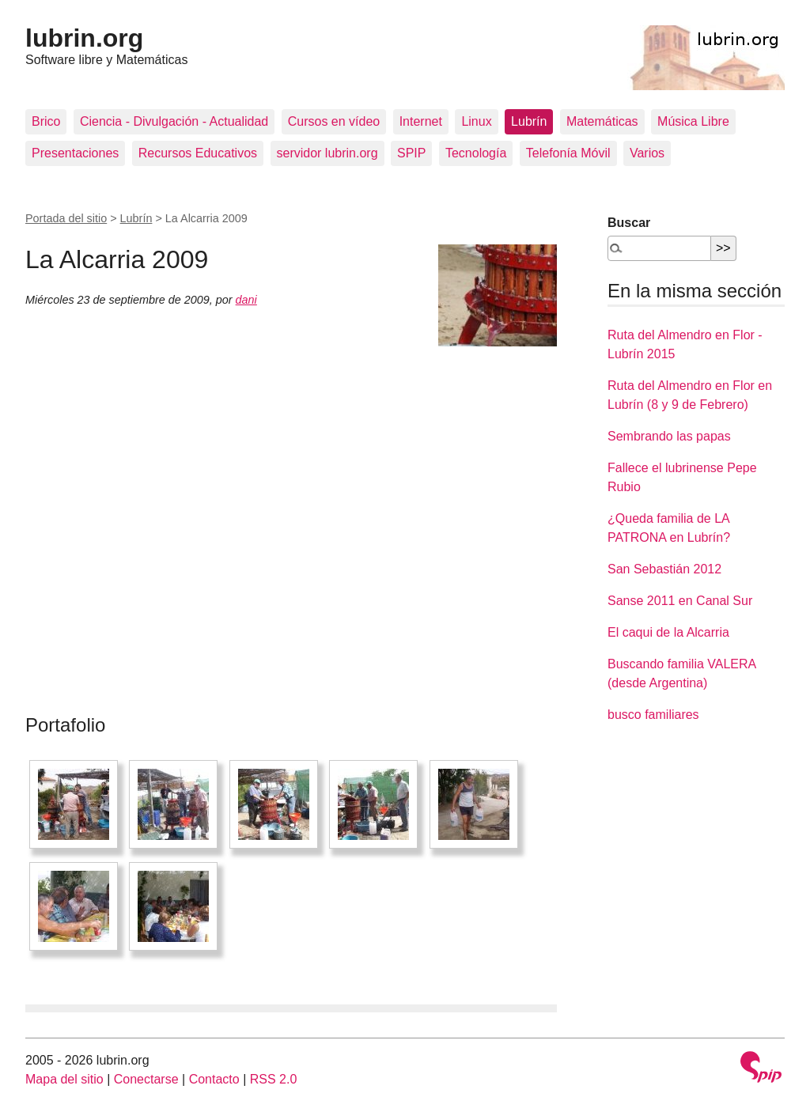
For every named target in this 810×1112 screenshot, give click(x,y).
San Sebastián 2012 (664, 569)
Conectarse (146, 1079)
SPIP (411, 153)
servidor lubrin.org (327, 153)
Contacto (214, 1079)
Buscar (629, 222)
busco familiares (653, 714)
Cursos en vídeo (334, 121)
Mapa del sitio (64, 1079)
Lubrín (529, 121)
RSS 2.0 (273, 1079)
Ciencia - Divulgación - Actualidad (174, 121)
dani (246, 299)
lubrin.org (84, 38)
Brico (46, 121)
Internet (420, 121)
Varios (647, 153)
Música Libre (693, 121)
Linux (476, 121)
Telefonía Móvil (568, 153)
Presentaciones (75, 153)
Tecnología (475, 153)
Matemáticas (602, 121)
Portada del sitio (66, 218)
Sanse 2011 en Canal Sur (680, 600)
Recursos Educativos (197, 153)
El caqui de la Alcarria (668, 632)
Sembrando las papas (669, 436)
